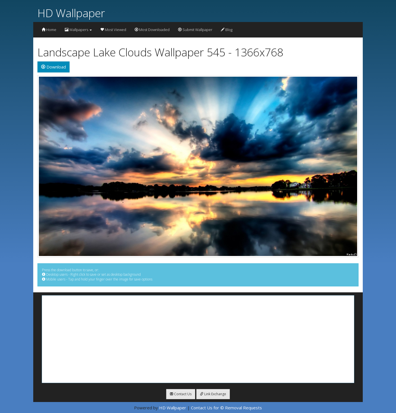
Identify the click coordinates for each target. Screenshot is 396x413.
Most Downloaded (152, 29)
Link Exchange (213, 394)
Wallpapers (78, 29)
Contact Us (181, 394)
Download (53, 67)
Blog (226, 29)
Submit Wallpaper (195, 29)
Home (49, 29)
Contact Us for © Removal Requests (226, 407)
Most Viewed (113, 29)
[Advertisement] (198, 339)
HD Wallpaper (71, 12)
